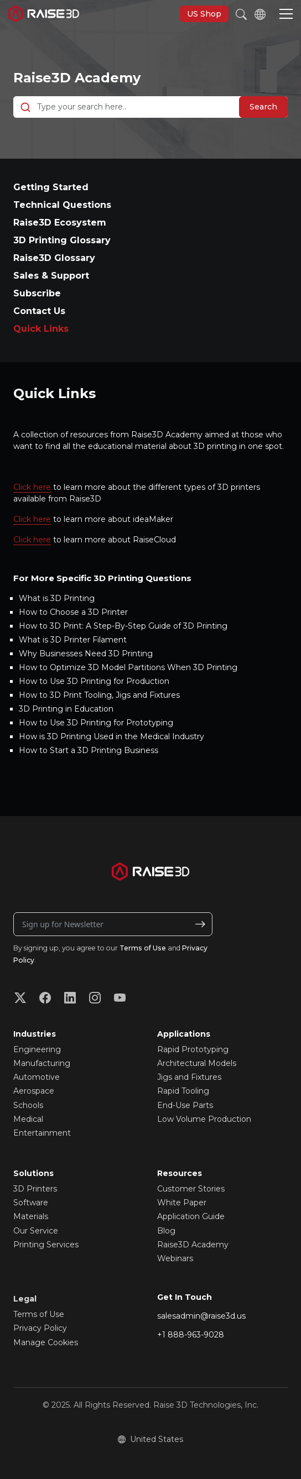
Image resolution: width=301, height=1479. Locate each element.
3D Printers (35, 1189)
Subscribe (37, 293)
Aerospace (33, 1091)
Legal (25, 1299)
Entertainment (42, 1133)
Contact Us (39, 311)
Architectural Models (196, 1063)
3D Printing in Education (66, 709)
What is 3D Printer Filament (73, 640)
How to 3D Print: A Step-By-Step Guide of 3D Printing (123, 626)
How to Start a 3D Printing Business (88, 750)
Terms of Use (143, 948)
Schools (28, 1105)
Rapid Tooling (183, 1091)
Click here (32, 487)
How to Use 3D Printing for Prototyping (96, 723)
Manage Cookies (45, 1342)
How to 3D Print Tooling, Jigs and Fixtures (99, 695)
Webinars (175, 1258)
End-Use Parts (185, 1105)
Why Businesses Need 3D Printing (86, 654)
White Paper (181, 1203)
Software (30, 1203)
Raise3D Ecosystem (59, 222)
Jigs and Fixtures (189, 1077)
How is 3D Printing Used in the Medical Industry (111, 736)
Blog (166, 1231)
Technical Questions (62, 205)
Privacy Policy (40, 1328)
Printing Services (46, 1245)
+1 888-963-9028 (190, 1335)
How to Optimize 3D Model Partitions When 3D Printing (128, 667)
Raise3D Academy (77, 78)
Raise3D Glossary (54, 258)
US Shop (204, 14)
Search (263, 107)
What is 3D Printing (57, 598)
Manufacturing (41, 1063)
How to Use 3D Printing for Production (94, 681)
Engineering (37, 1049)
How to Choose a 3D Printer (73, 612)
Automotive (36, 1077)
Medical (28, 1119)
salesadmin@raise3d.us (201, 1316)
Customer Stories (191, 1189)
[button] (286, 15)
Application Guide (191, 1216)
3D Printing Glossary (62, 240)
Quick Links (41, 328)
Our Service (35, 1231)
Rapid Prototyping (193, 1049)
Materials (30, 1216)
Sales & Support (51, 275)
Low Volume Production (204, 1119)
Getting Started (51, 187)
